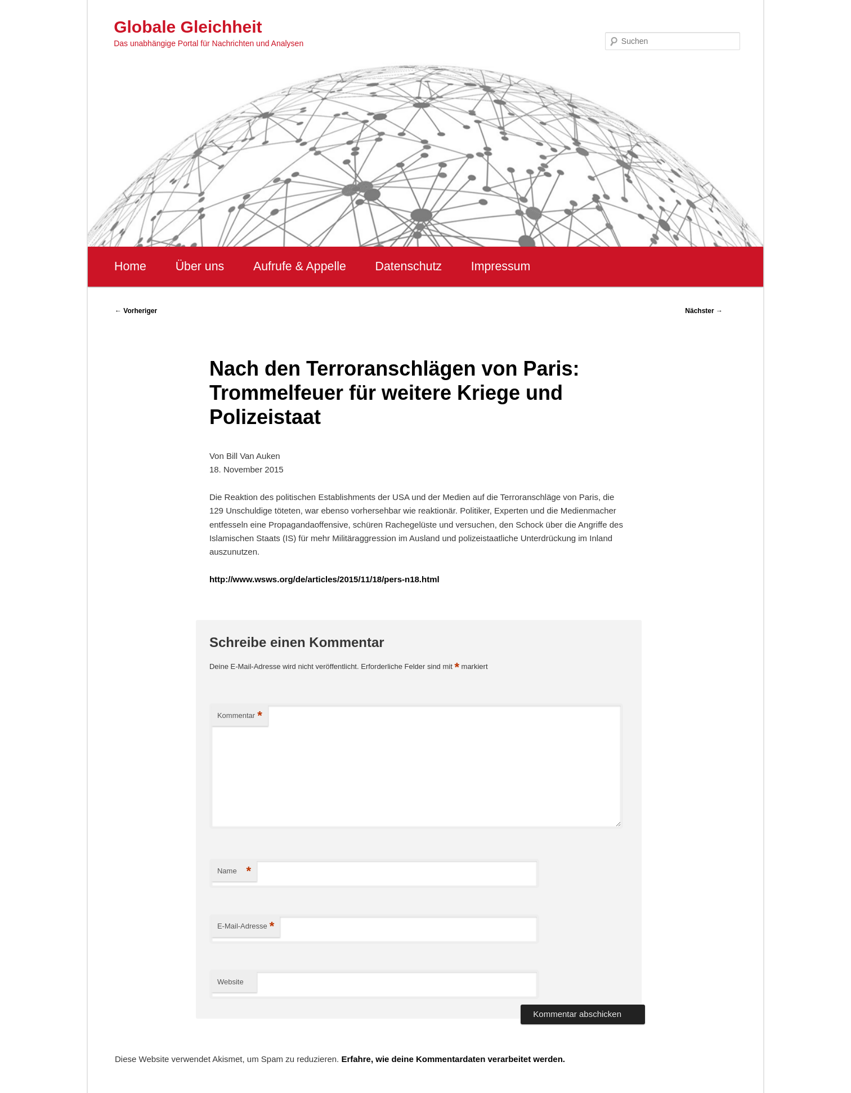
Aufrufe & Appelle (299, 266)
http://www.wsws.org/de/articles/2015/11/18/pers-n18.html (324, 579)
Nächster (704, 311)
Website (230, 982)
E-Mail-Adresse (245, 926)
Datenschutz (408, 266)
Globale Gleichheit (188, 26)
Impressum (500, 266)
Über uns (200, 266)
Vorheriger (136, 311)
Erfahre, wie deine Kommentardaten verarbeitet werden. (453, 1059)
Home (130, 266)
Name (234, 871)
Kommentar (239, 716)
